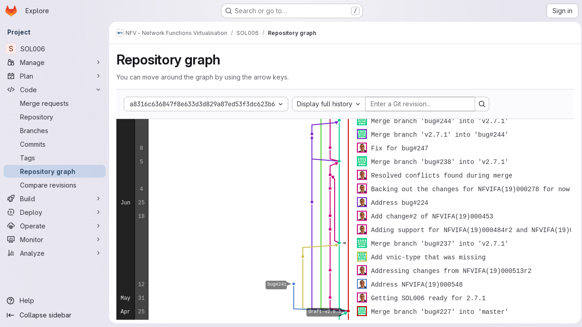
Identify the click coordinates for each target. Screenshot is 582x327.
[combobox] (329, 104)
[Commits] (54, 144)
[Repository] (54, 116)
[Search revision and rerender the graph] (482, 104)
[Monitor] (54, 239)
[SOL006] (54, 48)
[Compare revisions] (54, 184)
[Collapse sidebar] (54, 315)
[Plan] (54, 75)
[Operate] (54, 225)
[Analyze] (54, 253)
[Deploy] (54, 212)
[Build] (54, 198)
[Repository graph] (54, 171)
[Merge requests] (54, 103)
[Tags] (54, 157)
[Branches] (54, 130)
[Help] (54, 300)
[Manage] (54, 62)
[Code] (54, 89)
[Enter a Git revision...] (420, 104)
